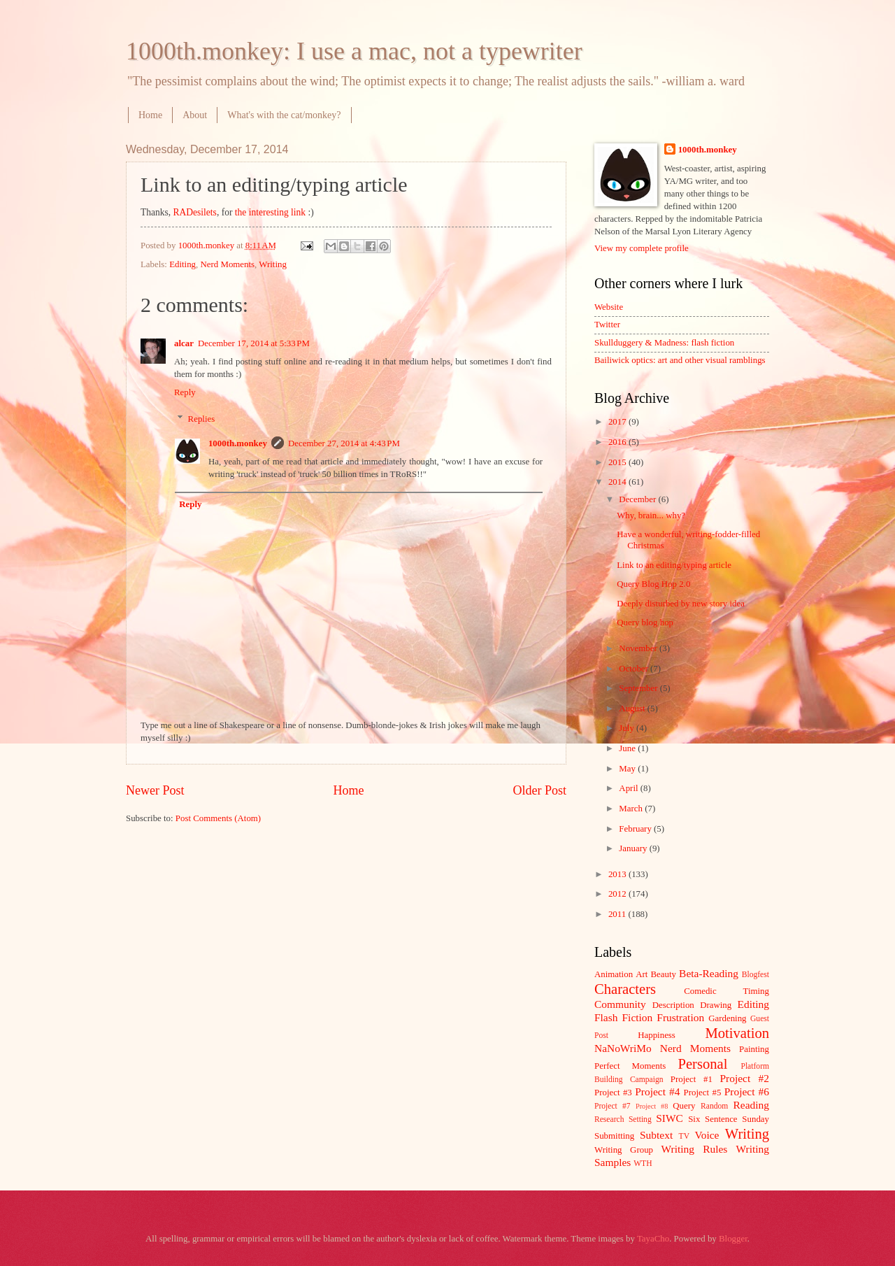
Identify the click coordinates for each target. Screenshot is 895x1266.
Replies (201, 419)
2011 (618, 914)
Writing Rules (694, 1149)
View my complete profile (641, 248)
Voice (707, 1135)
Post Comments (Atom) (218, 818)
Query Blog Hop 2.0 (653, 584)
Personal (702, 1064)
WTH (642, 1163)
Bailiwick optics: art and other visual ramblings (680, 360)
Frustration (680, 1017)
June (628, 748)
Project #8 (652, 1106)
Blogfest (755, 974)
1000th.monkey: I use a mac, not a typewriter (354, 51)
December (638, 499)
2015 (618, 462)
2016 (618, 442)
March (632, 808)
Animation (613, 974)
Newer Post (155, 790)
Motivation (737, 1033)
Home (150, 115)
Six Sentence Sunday (728, 1119)
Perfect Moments (630, 1066)
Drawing (715, 1005)
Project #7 (612, 1106)
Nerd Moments (227, 264)
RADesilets (195, 212)
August (633, 708)
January (634, 848)
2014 (618, 482)
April (629, 788)
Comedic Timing (726, 991)
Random (714, 1106)
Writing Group (623, 1150)
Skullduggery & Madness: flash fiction (664, 343)
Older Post (539, 790)
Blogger (733, 1239)
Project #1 (692, 1079)
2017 (618, 422)
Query (684, 1106)
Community (620, 1004)
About (194, 115)
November (639, 648)
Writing (273, 264)
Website (608, 307)
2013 (618, 874)
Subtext (656, 1135)
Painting (754, 1049)
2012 (618, 894)
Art (641, 974)
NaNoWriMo (623, 1048)
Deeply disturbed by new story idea (681, 604)
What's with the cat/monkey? (284, 115)
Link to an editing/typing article (674, 565)
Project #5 (703, 1092)
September (639, 688)
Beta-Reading (708, 973)
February (636, 829)
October (634, 669)
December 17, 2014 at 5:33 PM (254, 343)
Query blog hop (645, 622)
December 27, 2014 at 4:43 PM (344, 443)
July (627, 728)
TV (684, 1136)
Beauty (663, 974)
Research (609, 1119)
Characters (625, 989)
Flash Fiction (623, 1017)
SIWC (669, 1118)
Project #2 (744, 1078)
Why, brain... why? (651, 515)
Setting (640, 1119)
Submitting (614, 1136)
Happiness (656, 1035)
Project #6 (746, 1091)
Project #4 (657, 1091)
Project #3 (613, 1092)
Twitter (607, 324)
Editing (182, 264)
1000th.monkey (237, 443)
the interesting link (270, 212)
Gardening (727, 1018)
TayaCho (653, 1239)
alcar (184, 343)
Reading (751, 1105)
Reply (185, 392)
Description (673, 1005)
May (628, 769)
